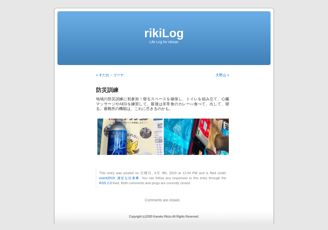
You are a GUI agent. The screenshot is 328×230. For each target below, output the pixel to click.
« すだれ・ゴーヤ (110, 75)
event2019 (107, 178)
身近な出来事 (128, 178)
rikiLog (164, 33)
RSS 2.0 (105, 183)
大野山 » (222, 75)
